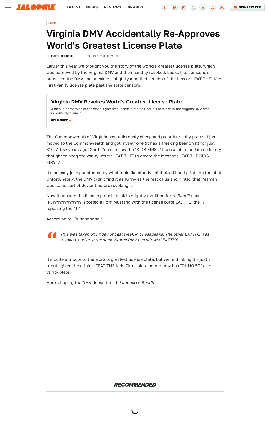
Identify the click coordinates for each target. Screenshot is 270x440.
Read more (59, 120)
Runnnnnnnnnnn (64, 202)
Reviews (112, 7)
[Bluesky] (174, 7)
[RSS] (222, 7)
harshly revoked (149, 72)
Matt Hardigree (62, 56)
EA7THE (183, 202)
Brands (135, 7)
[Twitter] (193, 7)
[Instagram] (212, 7)
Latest (74, 7)
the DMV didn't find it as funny (106, 179)
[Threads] (202, 7)
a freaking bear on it (178, 143)
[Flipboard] (183, 7)
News (92, 7)
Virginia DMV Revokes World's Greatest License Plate (116, 102)
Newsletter (247, 7)
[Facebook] (164, 7)
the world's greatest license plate (168, 66)
